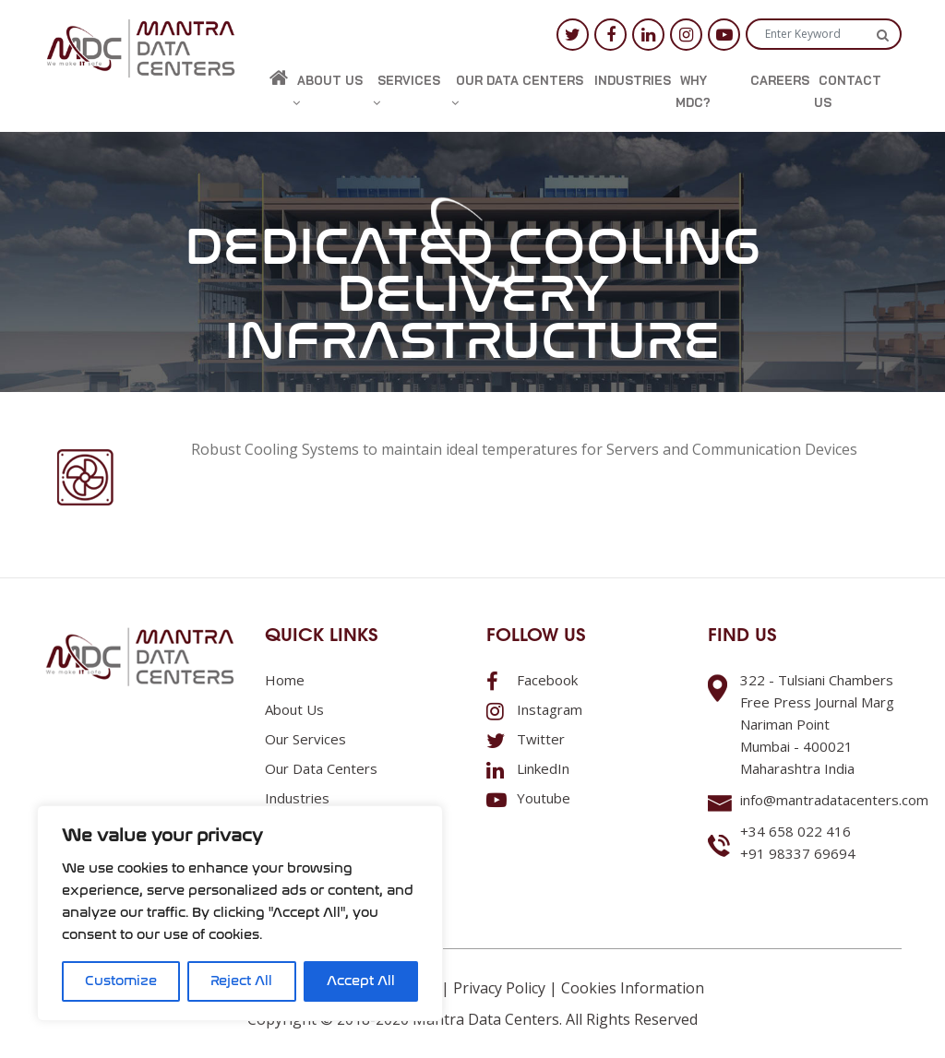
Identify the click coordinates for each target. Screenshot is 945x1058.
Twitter (525, 739)
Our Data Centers (517, 91)
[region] (240, 913)
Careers (779, 80)
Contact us (847, 91)
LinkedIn (527, 768)
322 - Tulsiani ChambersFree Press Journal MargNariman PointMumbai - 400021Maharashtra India (817, 724)
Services (406, 91)
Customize (121, 981)
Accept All (361, 981)
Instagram (534, 709)
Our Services (305, 739)
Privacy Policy (499, 988)
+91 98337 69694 (797, 853)
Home (285, 680)
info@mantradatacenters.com (834, 800)
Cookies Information (632, 988)
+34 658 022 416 (795, 831)
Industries (632, 80)
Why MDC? (693, 91)
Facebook (532, 680)
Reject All (241, 981)
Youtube (528, 798)
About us (328, 91)
